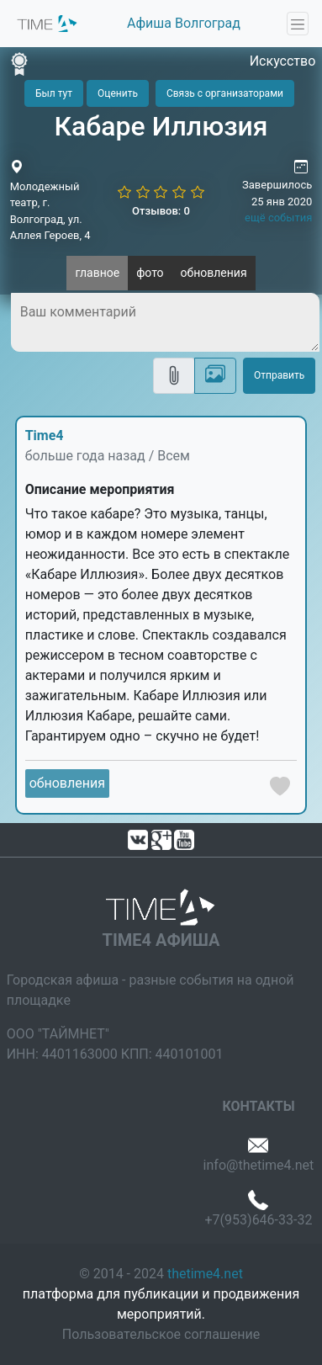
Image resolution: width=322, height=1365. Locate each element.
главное (97, 272)
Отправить (279, 375)
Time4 (44, 435)
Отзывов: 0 (161, 210)
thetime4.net (205, 1274)
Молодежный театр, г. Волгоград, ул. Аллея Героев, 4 (50, 211)
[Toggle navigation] (298, 23)
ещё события (278, 217)
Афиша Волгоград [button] (183, 23)
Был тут (53, 93)
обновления (214, 272)
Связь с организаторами (224, 93)
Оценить (118, 93)
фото (149, 272)
